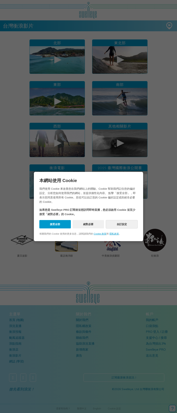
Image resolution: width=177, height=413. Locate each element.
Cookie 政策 (100, 233)
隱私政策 (114, 233)
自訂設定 (122, 224)
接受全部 (55, 224)
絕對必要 (88, 224)
